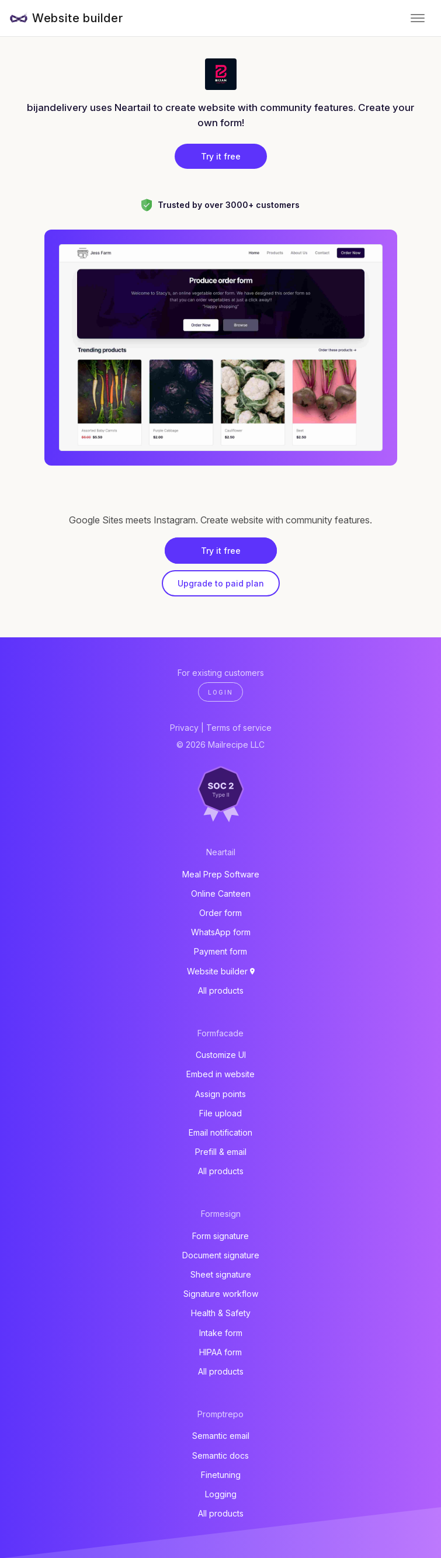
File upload (220, 1113)
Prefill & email (220, 1152)
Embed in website (220, 1074)
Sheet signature (220, 1274)
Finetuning (221, 1475)
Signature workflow (220, 1294)
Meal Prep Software (220, 874)
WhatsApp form (221, 932)
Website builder (77, 18)
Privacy (184, 728)
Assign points (220, 1094)
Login (220, 692)
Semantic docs (220, 1455)
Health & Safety (221, 1313)
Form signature (220, 1236)
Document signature (220, 1255)
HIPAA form (220, 1352)
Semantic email (220, 1436)
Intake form (220, 1333)
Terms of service (239, 728)
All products (221, 990)
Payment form (220, 951)
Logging (221, 1494)
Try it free (221, 156)
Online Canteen (221, 893)
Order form (220, 913)
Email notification (220, 1132)
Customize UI (221, 1055)
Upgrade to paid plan (221, 583)
